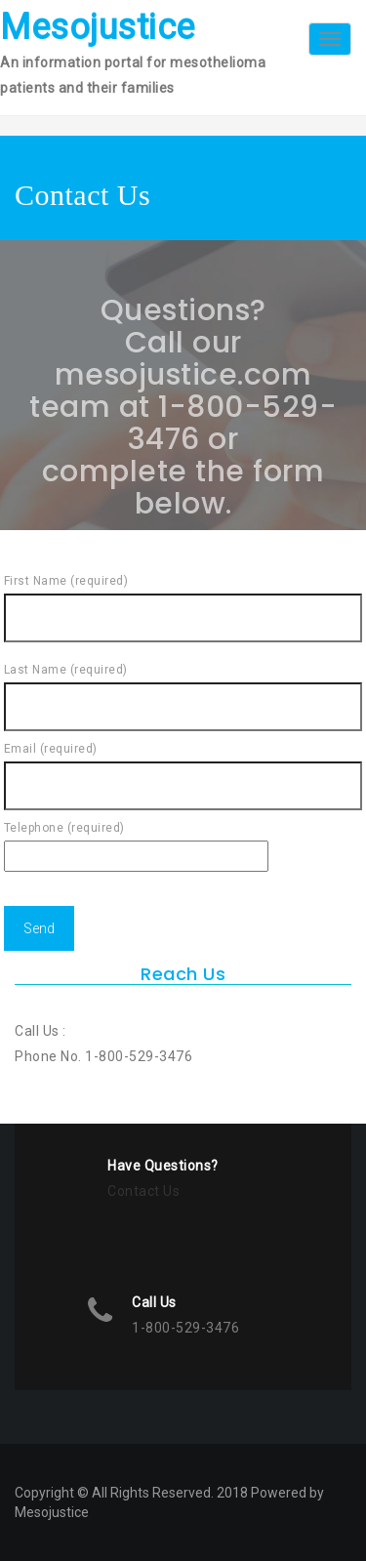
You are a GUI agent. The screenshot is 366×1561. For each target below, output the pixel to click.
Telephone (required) (136, 842)
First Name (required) (183, 599)
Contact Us (143, 1191)
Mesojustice (97, 27)
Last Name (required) (183, 688)
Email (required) (183, 767)
